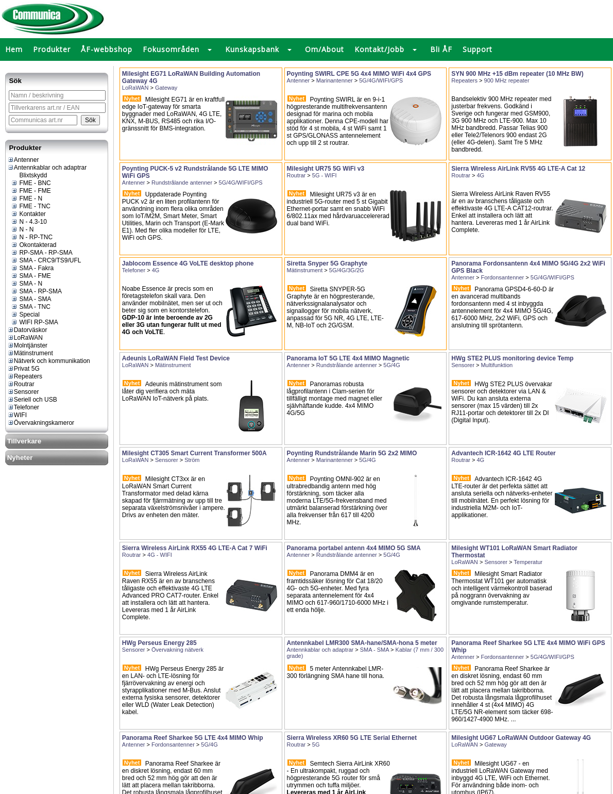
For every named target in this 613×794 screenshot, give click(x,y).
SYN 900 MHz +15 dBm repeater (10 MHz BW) (517, 73)
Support (477, 49)
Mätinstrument (30, 353)
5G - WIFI (324, 175)
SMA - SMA (31, 299)
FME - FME (31, 190)
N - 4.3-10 (29, 221)
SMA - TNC (30, 306)
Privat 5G (23, 368)
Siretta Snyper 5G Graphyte (327, 263)
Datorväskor (27, 330)
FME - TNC (30, 206)
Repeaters (24, 376)
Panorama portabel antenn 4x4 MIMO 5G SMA (354, 548)
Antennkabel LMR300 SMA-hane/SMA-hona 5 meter (362, 643)
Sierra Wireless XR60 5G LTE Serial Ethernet (352, 737)
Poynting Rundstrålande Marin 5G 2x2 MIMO (352, 453)
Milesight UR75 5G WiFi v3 (326, 168)
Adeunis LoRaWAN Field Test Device (176, 358)
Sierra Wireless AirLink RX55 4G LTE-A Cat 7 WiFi (194, 548)
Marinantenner (334, 80)
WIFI (17, 415)
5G (316, 744)
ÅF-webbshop (106, 49)
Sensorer (23, 391)
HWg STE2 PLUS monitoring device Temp (512, 358)
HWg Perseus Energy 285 (159, 643)
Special (25, 314)
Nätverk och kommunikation (48, 361)
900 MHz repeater (507, 80)
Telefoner (23, 407)
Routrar (21, 384)
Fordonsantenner (502, 277)
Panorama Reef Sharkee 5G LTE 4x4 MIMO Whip (192, 737)
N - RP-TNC (32, 237)
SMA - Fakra (32, 268)
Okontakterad (33, 245)
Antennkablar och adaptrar (47, 167)
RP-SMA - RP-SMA (42, 252)
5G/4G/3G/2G (346, 270)
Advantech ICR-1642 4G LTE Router (503, 453)
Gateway (166, 88)
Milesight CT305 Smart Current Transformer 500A (194, 453)
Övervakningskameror (40, 422)
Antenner (23, 159)
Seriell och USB (32, 399)
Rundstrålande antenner (181, 182)
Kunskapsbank (252, 49)
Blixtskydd (29, 175)
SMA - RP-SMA (36, 291)
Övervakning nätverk (177, 650)
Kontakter (28, 214)
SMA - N (26, 283)
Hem (14, 49)
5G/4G (391, 365)
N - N (22, 229)
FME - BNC (31, 183)
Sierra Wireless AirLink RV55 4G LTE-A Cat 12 (518, 168)
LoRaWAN (25, 337)
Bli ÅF (441, 49)
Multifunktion (497, 365)
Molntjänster (27, 345)
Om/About (324, 49)
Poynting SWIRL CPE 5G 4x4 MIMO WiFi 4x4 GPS (359, 73)
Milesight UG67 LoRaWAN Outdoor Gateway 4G (521, 737)
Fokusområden (171, 49)
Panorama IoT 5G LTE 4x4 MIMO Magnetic (348, 358)
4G (481, 175)
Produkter (52, 49)
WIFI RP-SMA (34, 322)
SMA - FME (31, 275)
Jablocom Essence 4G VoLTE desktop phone (188, 263)
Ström (191, 460)
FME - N (26, 198)
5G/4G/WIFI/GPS (381, 80)
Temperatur (528, 562)
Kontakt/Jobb (379, 49)
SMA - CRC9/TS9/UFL (46, 260)
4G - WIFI (159, 555)
